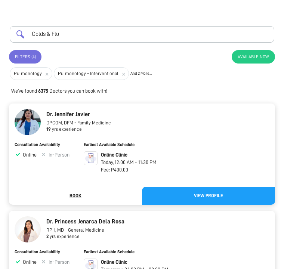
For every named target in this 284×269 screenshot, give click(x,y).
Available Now (253, 57)
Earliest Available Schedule (109, 144)
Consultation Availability (37, 144)
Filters (25, 57)
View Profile (208, 195)
